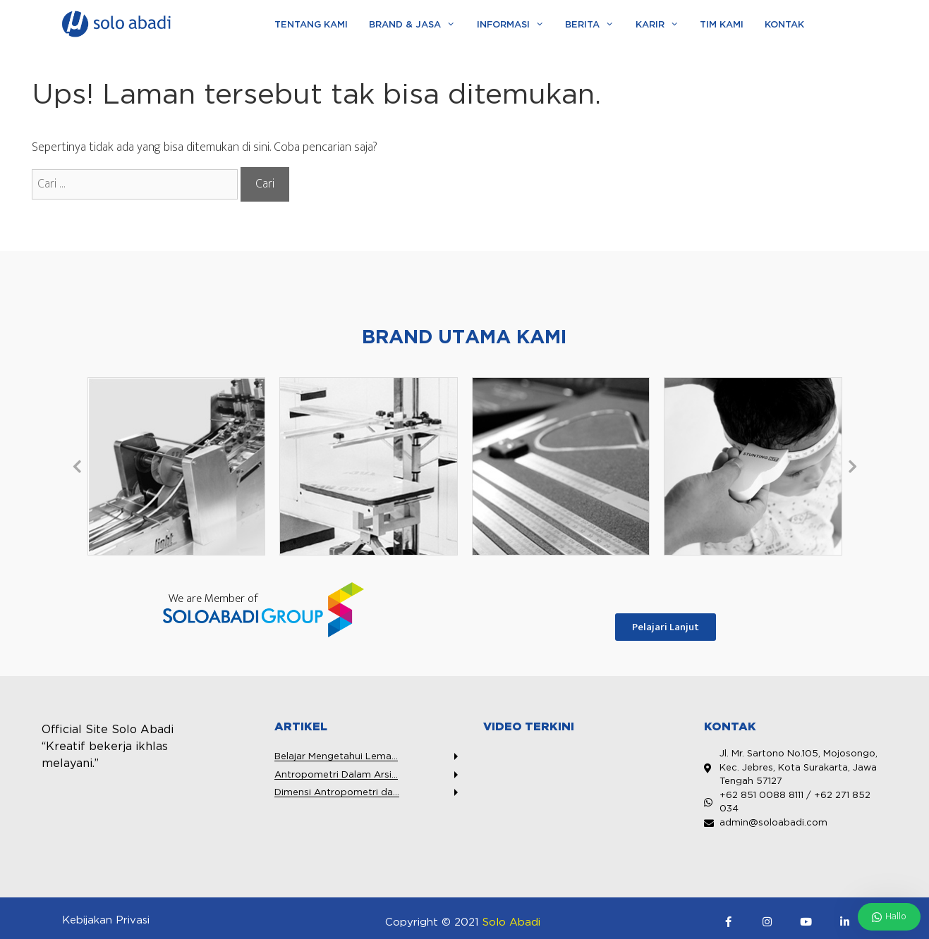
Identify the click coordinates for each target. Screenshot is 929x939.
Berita (594, 25)
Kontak (784, 25)
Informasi (515, 25)
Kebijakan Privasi (106, 920)
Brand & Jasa (417, 25)
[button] (76, 466)
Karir (662, 25)
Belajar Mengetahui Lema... (336, 757)
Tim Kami (721, 25)
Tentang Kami (311, 25)
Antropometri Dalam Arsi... (336, 775)
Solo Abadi (511, 922)
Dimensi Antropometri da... (336, 793)
